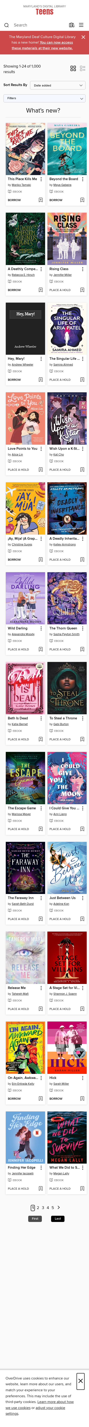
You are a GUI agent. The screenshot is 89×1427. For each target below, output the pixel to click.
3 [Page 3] (43, 1207)
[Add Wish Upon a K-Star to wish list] (82, 470)
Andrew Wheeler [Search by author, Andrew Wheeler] (22, 364)
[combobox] (35, 25)
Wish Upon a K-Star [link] (64, 449)
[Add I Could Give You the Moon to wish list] (82, 829)
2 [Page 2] (38, 1207)
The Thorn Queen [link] (63, 628)
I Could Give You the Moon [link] (64, 808)
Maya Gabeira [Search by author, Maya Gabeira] (62, 185)
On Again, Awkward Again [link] (23, 1078)
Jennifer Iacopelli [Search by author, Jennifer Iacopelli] (23, 1173)
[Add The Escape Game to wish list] (40, 829)
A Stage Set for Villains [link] (64, 988)
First (35, 1219)
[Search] (6, 25)
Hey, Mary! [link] (16, 359)
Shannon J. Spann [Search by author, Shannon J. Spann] (65, 994)
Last (58, 1219)
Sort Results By (15, 85)
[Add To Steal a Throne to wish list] (82, 740)
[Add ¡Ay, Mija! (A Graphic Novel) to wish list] (40, 560)
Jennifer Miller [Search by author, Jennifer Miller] (62, 275)
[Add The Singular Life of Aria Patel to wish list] (82, 380)
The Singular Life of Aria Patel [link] (64, 359)
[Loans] (72, 26)
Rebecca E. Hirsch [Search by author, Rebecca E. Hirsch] (23, 275)
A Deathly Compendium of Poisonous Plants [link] (23, 269)
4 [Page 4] (48, 1207)
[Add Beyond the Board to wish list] (82, 200)
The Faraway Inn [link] (21, 898)
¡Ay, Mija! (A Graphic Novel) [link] (23, 539)
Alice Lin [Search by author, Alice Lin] (17, 454)
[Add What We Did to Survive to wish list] (82, 1189)
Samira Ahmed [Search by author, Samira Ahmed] (63, 364)
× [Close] (80, 1381)
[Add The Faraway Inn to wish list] (40, 919)
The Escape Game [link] (22, 808)
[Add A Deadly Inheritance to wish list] (82, 560)
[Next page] (59, 1208)
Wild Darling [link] (18, 628)
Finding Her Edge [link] (21, 1168)
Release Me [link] (17, 988)
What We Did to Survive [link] (64, 1168)
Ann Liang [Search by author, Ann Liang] (60, 814)
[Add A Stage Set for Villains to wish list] (82, 1009)
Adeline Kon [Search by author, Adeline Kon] (61, 904)
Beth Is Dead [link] (18, 718)
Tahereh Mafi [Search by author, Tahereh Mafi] (20, 994)
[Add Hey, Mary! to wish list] (40, 380)
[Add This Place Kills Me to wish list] (40, 200)
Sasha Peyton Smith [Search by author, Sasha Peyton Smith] (66, 634)
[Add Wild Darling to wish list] (40, 650)
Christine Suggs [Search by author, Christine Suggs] (22, 544)
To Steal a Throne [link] (63, 718)
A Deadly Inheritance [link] (64, 539)
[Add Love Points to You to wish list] (40, 470)
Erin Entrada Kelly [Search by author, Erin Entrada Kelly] (23, 1084)
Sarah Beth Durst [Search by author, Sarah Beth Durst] (23, 904)
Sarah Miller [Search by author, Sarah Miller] (61, 1084)
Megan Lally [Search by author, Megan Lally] (61, 1173)
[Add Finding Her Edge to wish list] (40, 1189)
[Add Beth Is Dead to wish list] (40, 740)
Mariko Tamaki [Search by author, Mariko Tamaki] (21, 185)
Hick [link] (52, 1078)
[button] (73, 70)
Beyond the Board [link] (63, 179)
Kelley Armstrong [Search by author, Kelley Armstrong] (64, 544)
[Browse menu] (81, 25)
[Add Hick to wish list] (82, 1099)
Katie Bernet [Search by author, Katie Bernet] (20, 724)
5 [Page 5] (53, 1207)
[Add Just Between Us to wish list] (82, 919)
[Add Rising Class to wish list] (82, 290)
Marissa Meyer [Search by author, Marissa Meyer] (21, 814)
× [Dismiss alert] (83, 37)
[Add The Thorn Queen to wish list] (82, 650)
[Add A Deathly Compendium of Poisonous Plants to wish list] (40, 290)
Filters (11, 98)
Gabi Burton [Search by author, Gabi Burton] (61, 724)
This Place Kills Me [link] (22, 179)
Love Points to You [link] (22, 449)
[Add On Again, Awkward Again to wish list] (40, 1099)
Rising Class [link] (58, 269)
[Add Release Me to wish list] (40, 1009)
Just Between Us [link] (62, 898)
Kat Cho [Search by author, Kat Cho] (58, 454)
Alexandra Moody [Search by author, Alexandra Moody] (23, 634)
